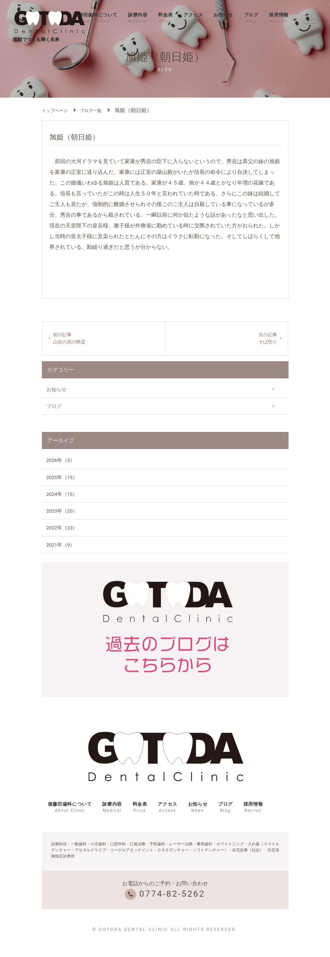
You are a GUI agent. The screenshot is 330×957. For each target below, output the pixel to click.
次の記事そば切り (267, 339)
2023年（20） (62, 512)
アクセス (193, 18)
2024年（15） (62, 495)
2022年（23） (62, 529)
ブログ (251, 18)
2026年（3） (60, 461)
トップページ (55, 110)
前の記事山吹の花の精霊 (70, 339)
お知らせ (223, 18)
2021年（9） (60, 546)
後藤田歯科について (95, 18)
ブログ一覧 (91, 110)
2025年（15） (62, 478)
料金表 (165, 18)
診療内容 (138, 18)
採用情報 (279, 18)
